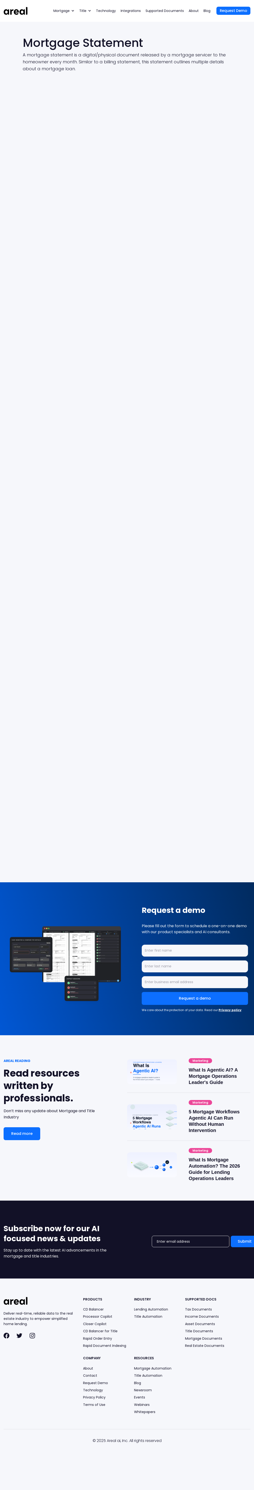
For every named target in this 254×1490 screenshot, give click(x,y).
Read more (22, 1133)
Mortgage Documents (203, 1338)
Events (139, 1397)
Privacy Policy (94, 1397)
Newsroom (143, 1390)
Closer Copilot (95, 1324)
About (194, 10)
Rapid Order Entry (97, 1338)
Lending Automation (151, 1309)
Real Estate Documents (204, 1345)
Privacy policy (230, 1010)
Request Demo (233, 10)
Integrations (131, 10)
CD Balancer (93, 1309)
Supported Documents (165, 10)
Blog (206, 10)
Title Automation (148, 1316)
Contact (90, 1375)
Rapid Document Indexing (104, 1345)
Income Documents (202, 1316)
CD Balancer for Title (100, 1331)
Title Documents (199, 1331)
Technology (106, 10)
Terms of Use (94, 1404)
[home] (16, 11)
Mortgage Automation (152, 1368)
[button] (63, 10)
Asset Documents (200, 1324)
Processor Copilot (97, 1316)
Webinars (142, 1404)
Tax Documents (198, 1309)
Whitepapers (144, 1411)
